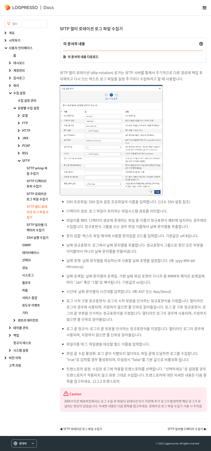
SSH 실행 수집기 (37, 237)
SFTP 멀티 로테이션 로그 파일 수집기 (38, 211)
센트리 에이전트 (28, 320)
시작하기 (14, 40)
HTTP (26, 130)
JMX (25, 138)
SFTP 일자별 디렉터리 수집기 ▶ (187, 429)
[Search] (30, 24)
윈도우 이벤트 (31, 305)
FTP (25, 123)
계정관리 (19, 70)
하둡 (25, 290)
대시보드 (19, 63)
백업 (16, 335)
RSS (25, 153)
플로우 (26, 282)
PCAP (26, 145)
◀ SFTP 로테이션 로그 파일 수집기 (81, 429)
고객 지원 (15, 365)
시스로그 (28, 275)
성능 (25, 267)
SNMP (26, 245)
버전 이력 (15, 357)
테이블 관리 (20, 327)
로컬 (25, 115)
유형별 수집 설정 (28, 108)
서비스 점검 (29, 297)
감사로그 (19, 78)
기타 (25, 312)
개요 (12, 33)
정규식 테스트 (22, 342)
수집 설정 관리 (27, 100)
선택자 (26, 260)
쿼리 (16, 85)
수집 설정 (19, 93)
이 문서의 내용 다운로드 (83, 56)
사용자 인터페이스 (21, 48)
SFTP (26, 160)
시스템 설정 (20, 350)
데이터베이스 (30, 252)
